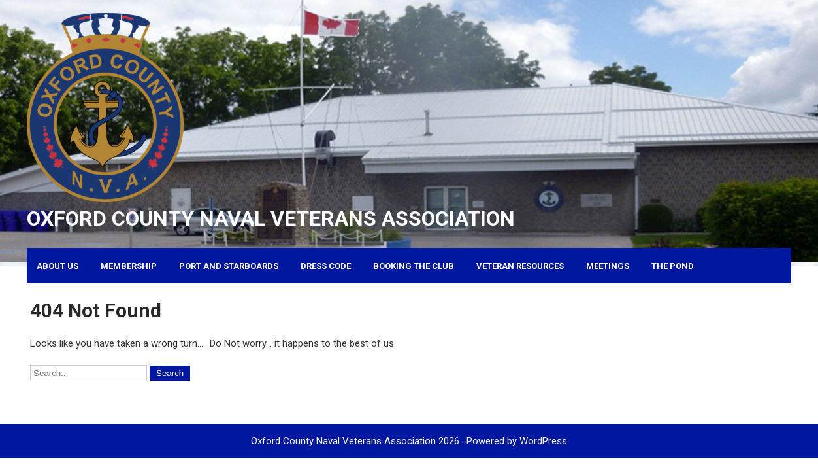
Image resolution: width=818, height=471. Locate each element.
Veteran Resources (520, 266)
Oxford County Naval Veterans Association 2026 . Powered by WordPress (409, 441)
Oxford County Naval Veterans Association (271, 218)
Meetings (607, 266)
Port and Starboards (228, 266)
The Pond (672, 266)
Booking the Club (413, 266)
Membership (129, 266)
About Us (57, 266)
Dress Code (326, 266)
